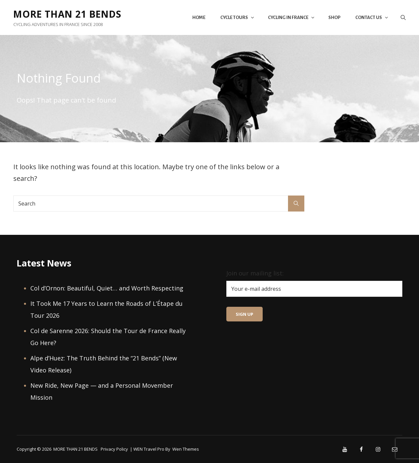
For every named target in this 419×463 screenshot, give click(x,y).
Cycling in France (291, 17)
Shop (334, 17)
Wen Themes (185, 449)
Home (198, 17)
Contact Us (372, 17)
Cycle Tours (237, 17)
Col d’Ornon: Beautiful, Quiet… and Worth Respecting (106, 288)
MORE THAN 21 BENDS (68, 14)
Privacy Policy (114, 449)
